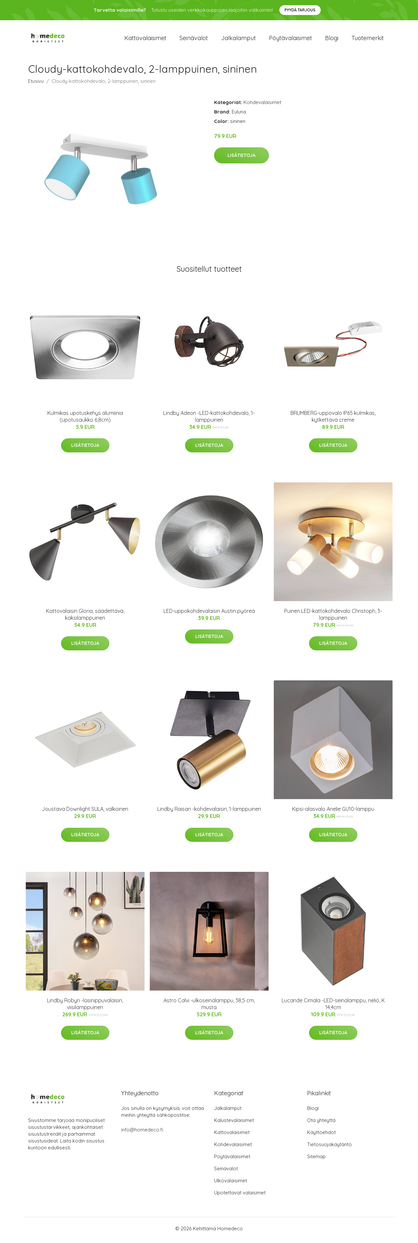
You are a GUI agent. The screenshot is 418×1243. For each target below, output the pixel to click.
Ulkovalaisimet (230, 1184)
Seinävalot (193, 39)
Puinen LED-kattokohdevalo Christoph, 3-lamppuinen (333, 617)
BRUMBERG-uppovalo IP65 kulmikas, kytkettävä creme (333, 419)
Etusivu (36, 84)
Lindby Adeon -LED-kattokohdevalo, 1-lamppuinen (209, 419)
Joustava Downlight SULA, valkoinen (85, 812)
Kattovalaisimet (145, 39)
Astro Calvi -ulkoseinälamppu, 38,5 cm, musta (209, 1007)
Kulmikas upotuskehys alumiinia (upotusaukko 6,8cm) (85, 419)
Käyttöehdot (321, 1135)
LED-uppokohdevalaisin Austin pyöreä (209, 614)
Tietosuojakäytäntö (329, 1147)
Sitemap (316, 1160)
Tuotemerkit (367, 39)
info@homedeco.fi (142, 1133)
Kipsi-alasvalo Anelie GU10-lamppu (333, 812)
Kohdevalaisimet (262, 105)
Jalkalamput (238, 39)
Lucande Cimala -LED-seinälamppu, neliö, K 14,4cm (333, 1007)
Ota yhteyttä (321, 1123)
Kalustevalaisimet (234, 1123)
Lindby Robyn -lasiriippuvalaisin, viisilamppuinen (85, 1007)
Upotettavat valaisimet (240, 1196)
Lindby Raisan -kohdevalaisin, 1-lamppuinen (209, 812)
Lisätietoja (241, 158)
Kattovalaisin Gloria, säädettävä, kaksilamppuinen (85, 617)
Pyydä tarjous (300, 10)
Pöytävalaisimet (290, 39)
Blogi (331, 39)
